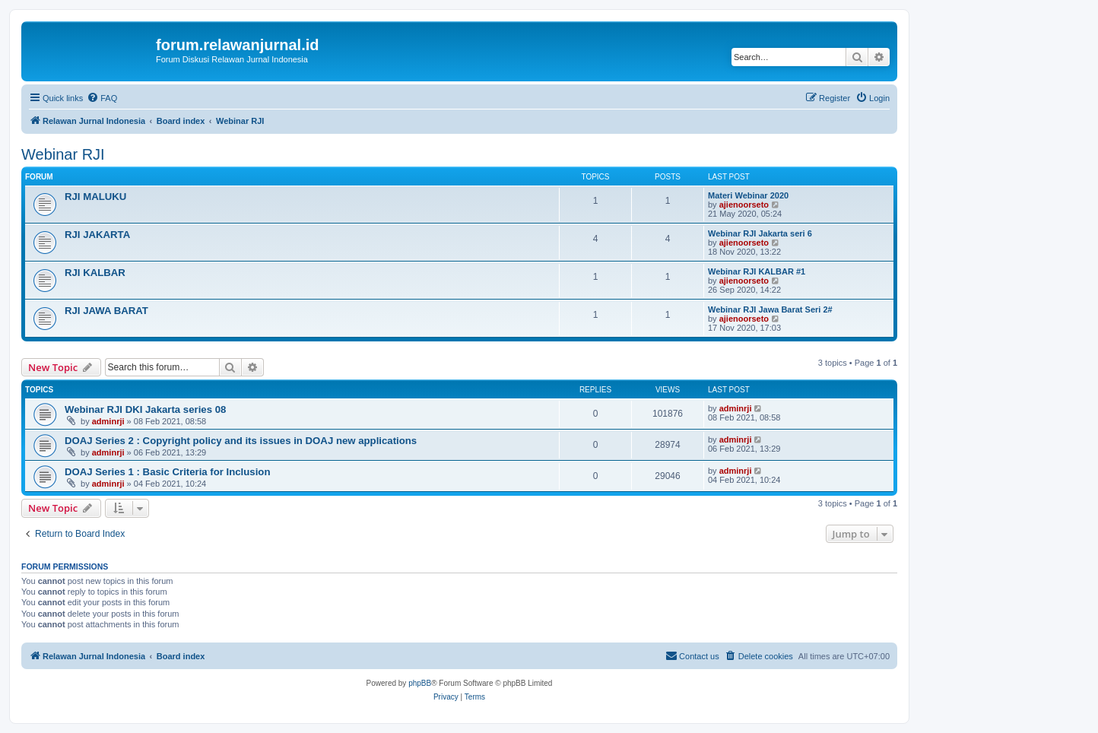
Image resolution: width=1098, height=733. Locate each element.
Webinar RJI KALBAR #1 (756, 271)
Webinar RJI (63, 154)
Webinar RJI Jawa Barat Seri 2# (770, 309)
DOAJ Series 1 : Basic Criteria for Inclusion (167, 472)
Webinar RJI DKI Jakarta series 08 (145, 409)
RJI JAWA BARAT (106, 310)
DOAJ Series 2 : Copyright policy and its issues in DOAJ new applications (241, 440)
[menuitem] (102, 98)
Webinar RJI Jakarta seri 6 (760, 233)
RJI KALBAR (95, 272)
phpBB (419, 683)
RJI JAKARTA (97, 234)
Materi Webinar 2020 (748, 195)
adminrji (108, 421)
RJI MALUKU (95, 196)
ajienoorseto (744, 204)
